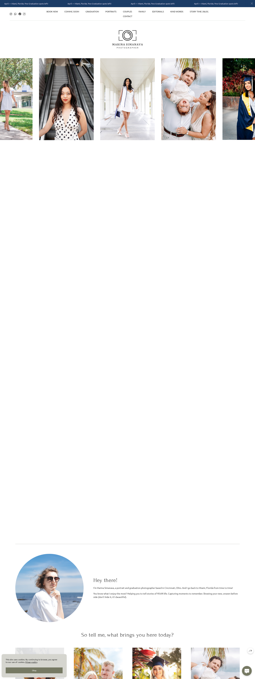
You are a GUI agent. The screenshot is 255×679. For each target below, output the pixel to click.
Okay (34, 670)
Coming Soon (71, 11)
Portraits (110, 11)
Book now (52, 11)
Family (142, 11)
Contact (127, 15)
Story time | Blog (199, 11)
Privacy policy (31, 662)
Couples (127, 11)
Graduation (92, 11)
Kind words (176, 11)
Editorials (158, 11)
